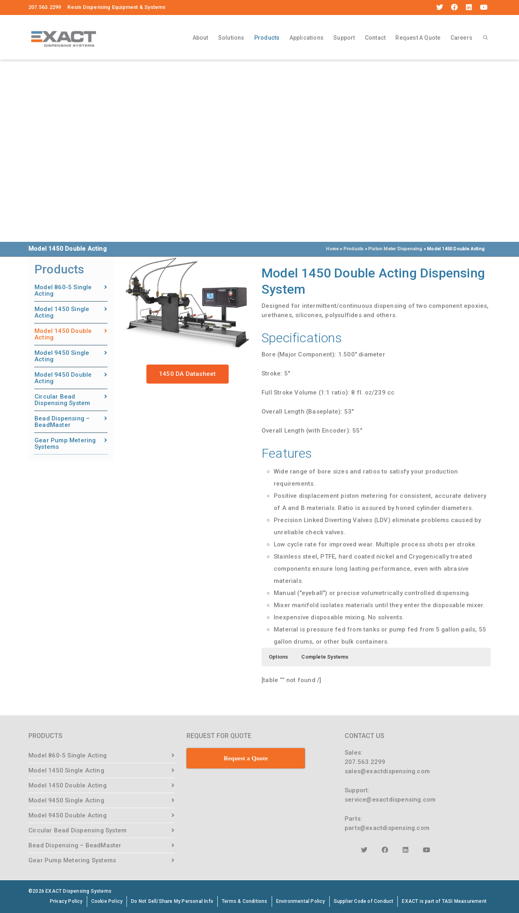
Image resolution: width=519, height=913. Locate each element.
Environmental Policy (300, 901)
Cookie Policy (107, 901)
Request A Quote (417, 37)
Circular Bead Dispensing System (62, 400)
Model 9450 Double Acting (63, 378)
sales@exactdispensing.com (387, 771)
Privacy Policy (66, 901)
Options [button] (278, 657)
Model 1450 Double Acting (63, 334)
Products (267, 38)
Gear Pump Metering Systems (65, 443)
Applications (307, 37)
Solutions (231, 37)
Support (344, 37)
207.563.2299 (365, 762)
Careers (461, 37)
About (200, 37)
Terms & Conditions (245, 901)
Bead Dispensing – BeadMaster (62, 422)
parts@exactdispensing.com (387, 828)
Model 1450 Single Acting (61, 312)
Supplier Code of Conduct (364, 901)
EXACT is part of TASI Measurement (444, 901)
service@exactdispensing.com (390, 799)
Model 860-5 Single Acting (63, 290)
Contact (375, 37)
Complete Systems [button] (324, 657)
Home (332, 249)
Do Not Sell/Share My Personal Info (172, 901)
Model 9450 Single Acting (61, 356)
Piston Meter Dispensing (395, 249)
